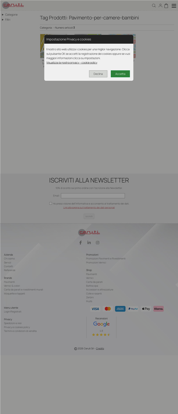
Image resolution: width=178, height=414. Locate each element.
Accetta (120, 74)
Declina (98, 74)
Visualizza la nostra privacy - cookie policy (71, 62)
